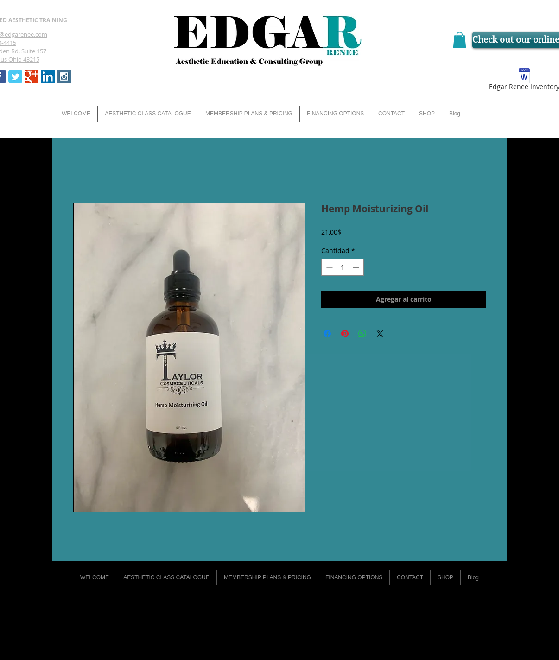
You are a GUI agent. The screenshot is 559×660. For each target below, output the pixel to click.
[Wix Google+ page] (31, 76)
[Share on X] (380, 333)
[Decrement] (328, 267)
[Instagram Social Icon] (64, 76)
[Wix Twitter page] (15, 76)
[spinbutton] (342, 267)
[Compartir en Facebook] (327, 333)
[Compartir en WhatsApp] (362, 333)
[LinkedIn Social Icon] (48, 76)
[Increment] (356, 267)
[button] (459, 40)
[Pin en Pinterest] (344, 333)
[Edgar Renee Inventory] (524, 81)
